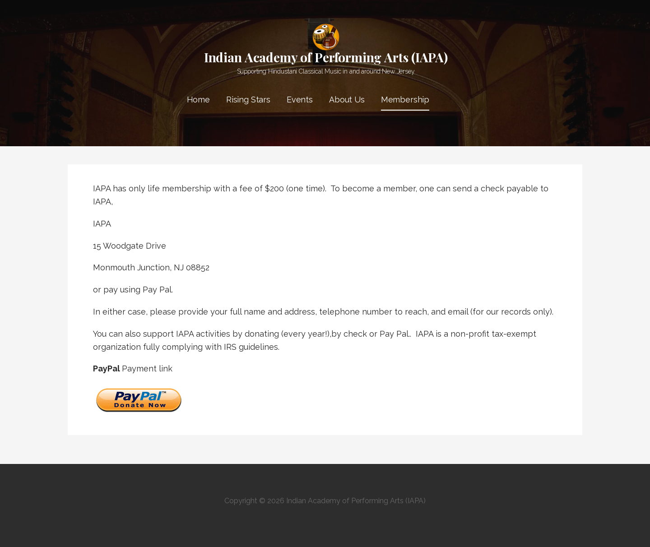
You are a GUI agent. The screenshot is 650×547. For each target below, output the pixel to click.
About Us (347, 99)
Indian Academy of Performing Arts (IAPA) (326, 57)
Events (300, 99)
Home (198, 99)
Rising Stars (248, 99)
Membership (405, 99)
